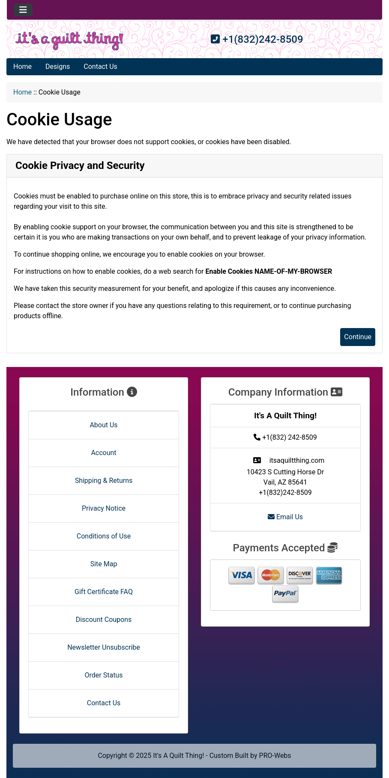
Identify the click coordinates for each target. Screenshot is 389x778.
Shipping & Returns (104, 480)
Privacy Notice (104, 508)
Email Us (285, 517)
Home (22, 66)
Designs (57, 66)
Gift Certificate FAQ (104, 592)
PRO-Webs (275, 755)
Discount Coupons (104, 619)
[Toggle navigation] (23, 9)
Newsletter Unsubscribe (103, 647)
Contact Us (100, 66)
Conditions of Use (104, 536)
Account (103, 453)
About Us (103, 425)
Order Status (104, 675)
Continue (357, 337)
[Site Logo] (69, 41)
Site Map (103, 564)
